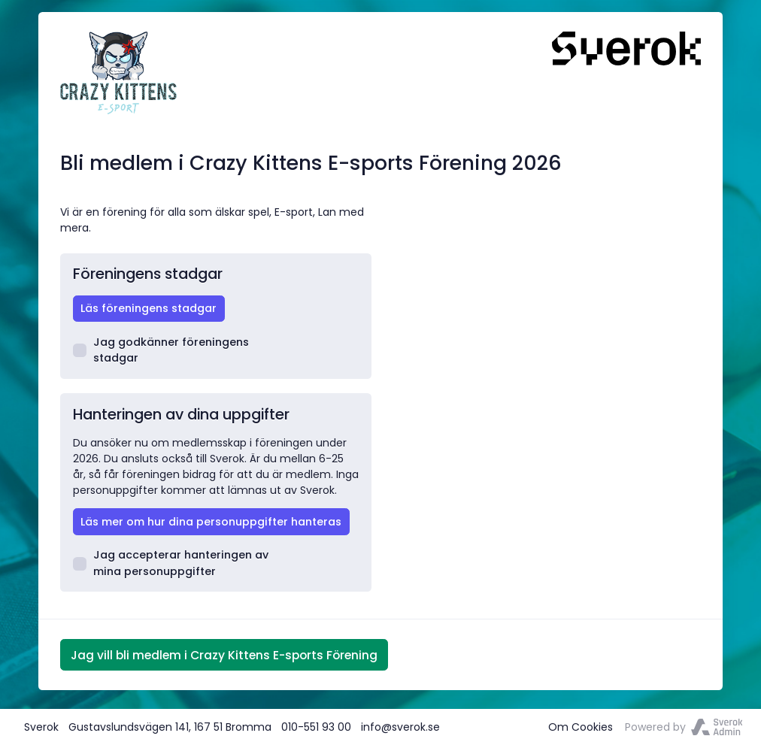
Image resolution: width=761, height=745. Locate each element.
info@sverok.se (400, 726)
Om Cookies (580, 726)
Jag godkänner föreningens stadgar (161, 350)
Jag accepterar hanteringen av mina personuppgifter (171, 562)
